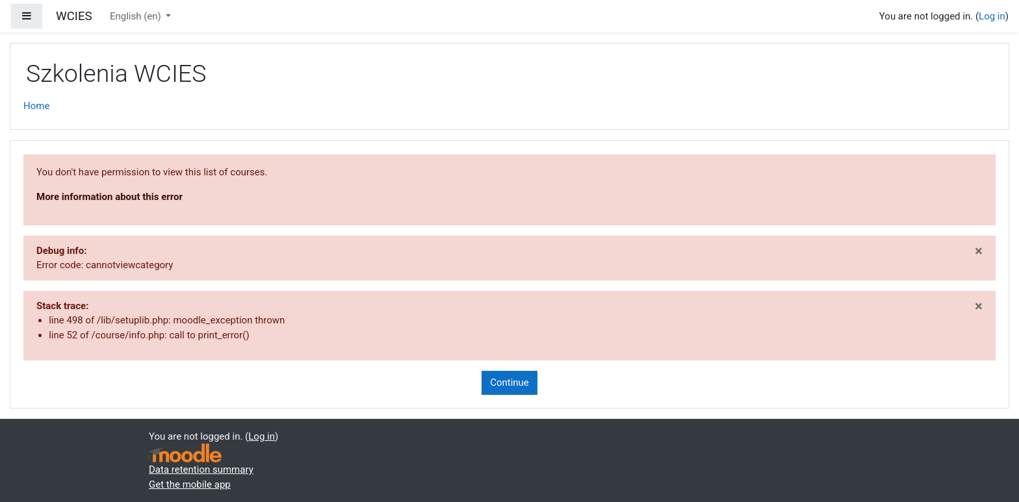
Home (36, 106)
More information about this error (109, 197)
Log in (992, 16)
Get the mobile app (190, 484)
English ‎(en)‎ (137, 16)
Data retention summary (201, 469)
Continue (509, 382)
